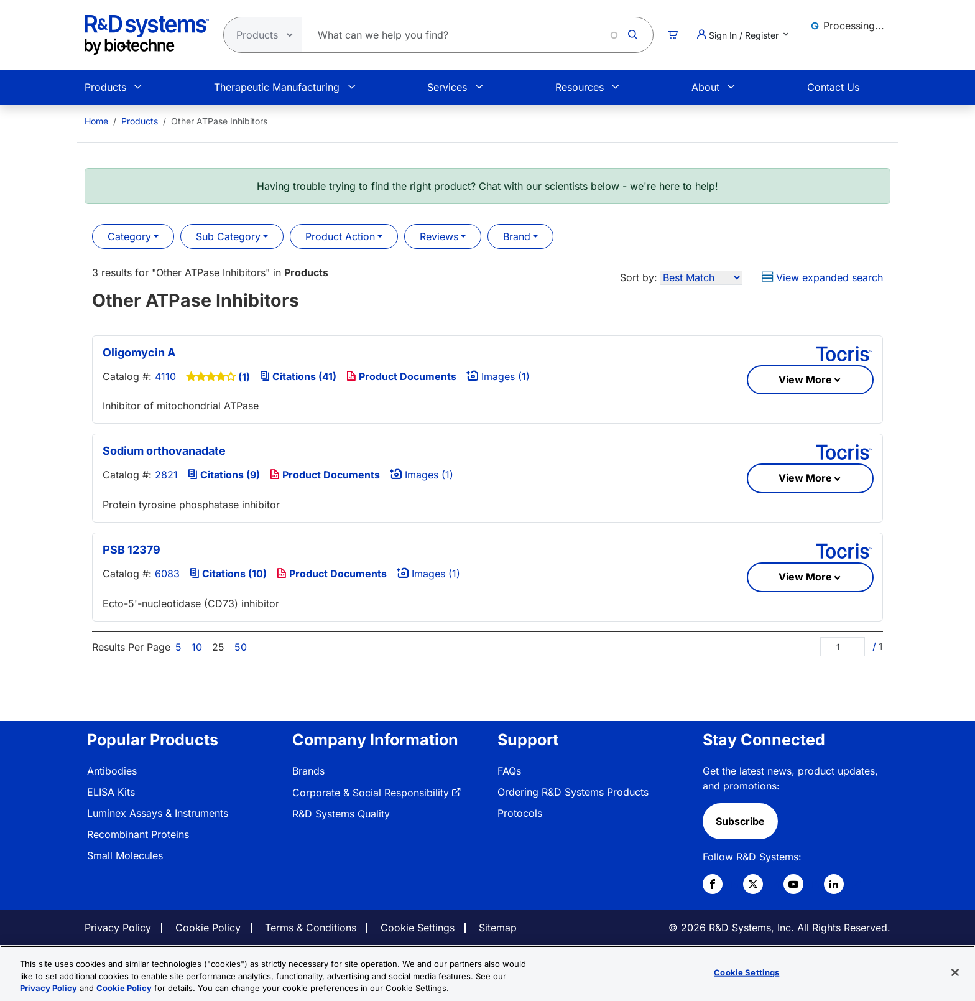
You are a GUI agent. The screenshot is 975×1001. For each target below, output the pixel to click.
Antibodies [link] (112, 771)
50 (240, 647)
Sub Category (228, 236)
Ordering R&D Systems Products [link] (573, 792)
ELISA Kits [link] (111, 792)
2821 (166, 474)
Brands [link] (308, 771)
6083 (167, 573)
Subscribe (740, 821)
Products (105, 87)
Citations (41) (298, 376)
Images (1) (498, 376)
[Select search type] (259, 34)
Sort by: (638, 277)
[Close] (955, 972)
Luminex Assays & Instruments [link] (157, 813)
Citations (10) (228, 573)
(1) (244, 377)
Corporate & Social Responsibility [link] (370, 792)
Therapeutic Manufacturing (277, 87)
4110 (165, 376)
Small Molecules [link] (125, 855)
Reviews (439, 236)
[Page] (842, 646)
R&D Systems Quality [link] (341, 814)
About (705, 87)
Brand (516, 236)
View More (805, 379)
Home (96, 121)
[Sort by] (701, 278)
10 (197, 647)
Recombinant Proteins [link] (138, 834)
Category (129, 236)
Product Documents (401, 376)
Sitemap (498, 927)
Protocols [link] (519, 813)
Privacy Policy (118, 927)
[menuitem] (96, 121)
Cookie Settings (418, 927)
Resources (579, 87)
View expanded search (822, 277)
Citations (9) (224, 474)
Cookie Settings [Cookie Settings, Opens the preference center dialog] (746, 972)
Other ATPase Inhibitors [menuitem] (219, 121)
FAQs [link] (509, 771)
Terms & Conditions (310, 927)
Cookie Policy (208, 927)
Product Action (340, 236)
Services (447, 87)
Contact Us (833, 87)
